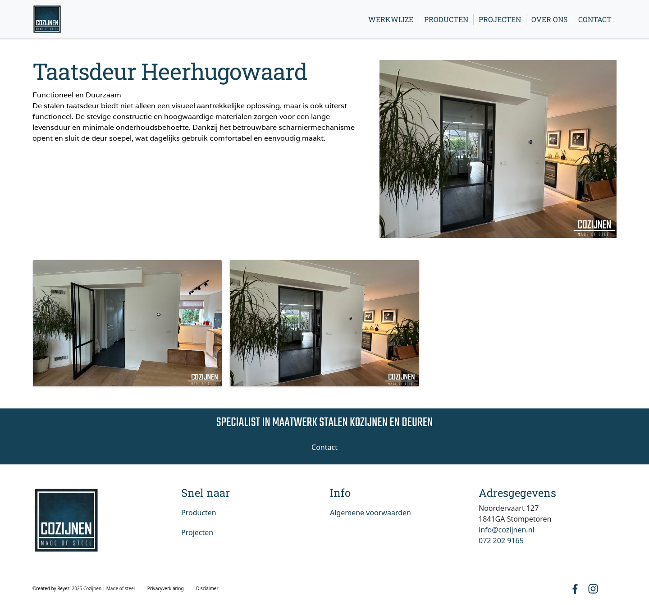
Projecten (500, 19)
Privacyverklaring (165, 588)
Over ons (549, 19)
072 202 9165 (501, 540)
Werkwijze (390, 19)
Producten (446, 19)
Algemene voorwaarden (370, 513)
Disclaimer (207, 588)
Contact (595, 19)
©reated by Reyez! (52, 588)
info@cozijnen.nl (507, 530)
